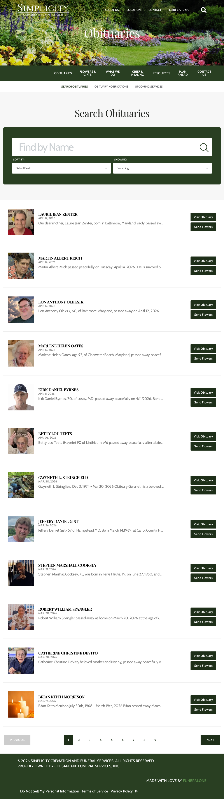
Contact (155, 10)
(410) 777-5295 (179, 10)
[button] (203, 10)
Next (210, 740)
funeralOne (194, 780)
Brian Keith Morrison (61, 697)
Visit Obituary (205, 216)
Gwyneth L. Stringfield (63, 477)
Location (134, 10)
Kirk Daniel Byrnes (58, 389)
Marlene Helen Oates (60, 346)
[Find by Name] (104, 147)
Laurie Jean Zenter (57, 214)
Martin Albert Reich (60, 258)
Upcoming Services (149, 86)
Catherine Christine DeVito (68, 653)
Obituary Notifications (111, 86)
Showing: (120, 159)
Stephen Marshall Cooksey (67, 565)
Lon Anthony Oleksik (60, 302)
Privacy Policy (122, 791)
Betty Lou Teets (55, 433)
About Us (112, 10)
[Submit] (204, 147)
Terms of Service (95, 791)
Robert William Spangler (65, 609)
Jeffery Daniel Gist (58, 521)
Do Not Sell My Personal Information (49, 791)
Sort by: (18, 159)
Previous (17, 740)
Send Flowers (205, 225)
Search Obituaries (74, 86)
